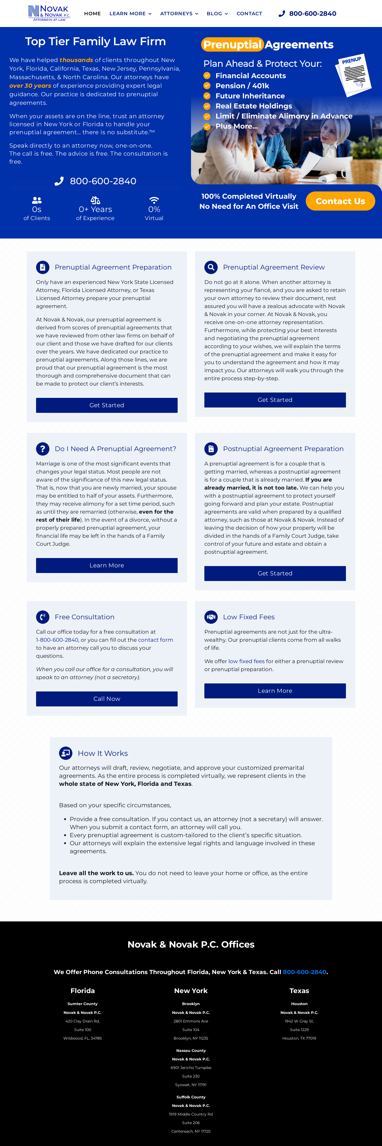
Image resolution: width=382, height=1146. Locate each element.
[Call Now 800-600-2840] (307, 13)
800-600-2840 (304, 972)
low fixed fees (246, 661)
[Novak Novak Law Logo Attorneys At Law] (50, 8)
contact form (155, 640)
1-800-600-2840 (57, 640)
